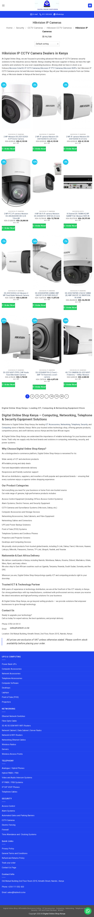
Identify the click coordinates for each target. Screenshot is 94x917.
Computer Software (10, 683)
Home (9, 28)
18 (51, 396)
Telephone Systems (82, 908)
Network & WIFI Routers (12, 735)
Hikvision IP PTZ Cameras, (51, 68)
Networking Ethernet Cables (14, 740)
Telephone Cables (9, 792)
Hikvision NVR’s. (70, 68)
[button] (3, 5)
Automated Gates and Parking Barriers (18, 815)
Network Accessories (11, 673)
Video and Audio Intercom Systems (17, 777)
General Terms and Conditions (15, 853)
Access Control (8, 806)
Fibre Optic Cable (9, 721)
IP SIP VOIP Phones (11, 787)
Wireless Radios (9, 744)
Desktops (6, 688)
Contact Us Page (9, 867)
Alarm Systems (8, 811)
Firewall (5, 830)
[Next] (67, 396)
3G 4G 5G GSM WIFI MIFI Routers (16, 725)
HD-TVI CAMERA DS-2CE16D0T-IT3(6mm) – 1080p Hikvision (77, 373)
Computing (6, 427)
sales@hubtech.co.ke (19, 628)
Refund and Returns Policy (13, 858)
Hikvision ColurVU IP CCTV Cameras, (24, 68)
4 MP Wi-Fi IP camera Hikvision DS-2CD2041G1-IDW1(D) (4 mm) (47, 215)
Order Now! (9, 149)
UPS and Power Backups (48, 910)
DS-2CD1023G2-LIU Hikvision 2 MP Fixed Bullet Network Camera (16, 294)
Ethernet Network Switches (13, 716)
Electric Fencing (8, 825)
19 (56, 396)
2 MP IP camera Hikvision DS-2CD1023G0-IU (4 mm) (78, 138)
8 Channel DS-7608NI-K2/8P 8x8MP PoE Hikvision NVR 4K (77, 215)
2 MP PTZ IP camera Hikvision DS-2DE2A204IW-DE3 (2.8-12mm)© (16, 216)
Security (20, 28)
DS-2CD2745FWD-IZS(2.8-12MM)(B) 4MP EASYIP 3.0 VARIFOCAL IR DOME (78, 295)
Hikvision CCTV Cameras (59, 28)
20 (62, 396)
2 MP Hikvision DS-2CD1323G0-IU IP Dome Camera (16, 138)
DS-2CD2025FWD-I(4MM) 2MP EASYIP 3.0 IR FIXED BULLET (47, 294)
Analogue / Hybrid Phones (13, 768)
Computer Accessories (12, 669)
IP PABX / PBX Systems (12, 782)
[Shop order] (47, 43)
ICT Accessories (52, 424)
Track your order (9, 863)
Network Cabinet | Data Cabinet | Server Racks (21, 730)
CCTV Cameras (35, 28)
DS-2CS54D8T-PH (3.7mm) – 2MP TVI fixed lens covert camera (47, 374)
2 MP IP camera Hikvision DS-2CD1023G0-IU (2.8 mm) (47, 138)
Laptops (5, 692)
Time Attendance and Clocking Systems (19, 834)
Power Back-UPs (9, 664)
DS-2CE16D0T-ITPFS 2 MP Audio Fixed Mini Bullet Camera (16, 373)
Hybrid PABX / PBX (10, 773)
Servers (5, 749)
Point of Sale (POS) (10, 697)
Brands (60, 910)
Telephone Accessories (12, 678)
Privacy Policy (8, 848)
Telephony (75, 424)
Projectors (6, 702)
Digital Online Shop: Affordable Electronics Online (22, 908)
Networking (65, 424)
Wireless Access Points (12, 754)
